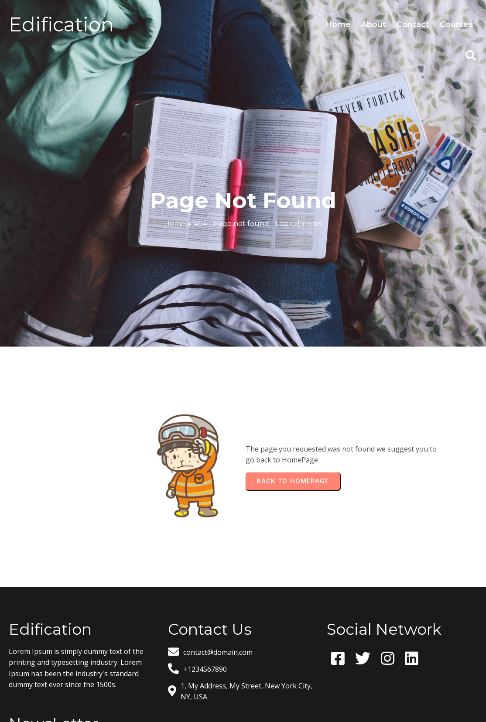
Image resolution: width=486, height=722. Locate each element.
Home (174, 198)
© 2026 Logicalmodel (243, 689)
